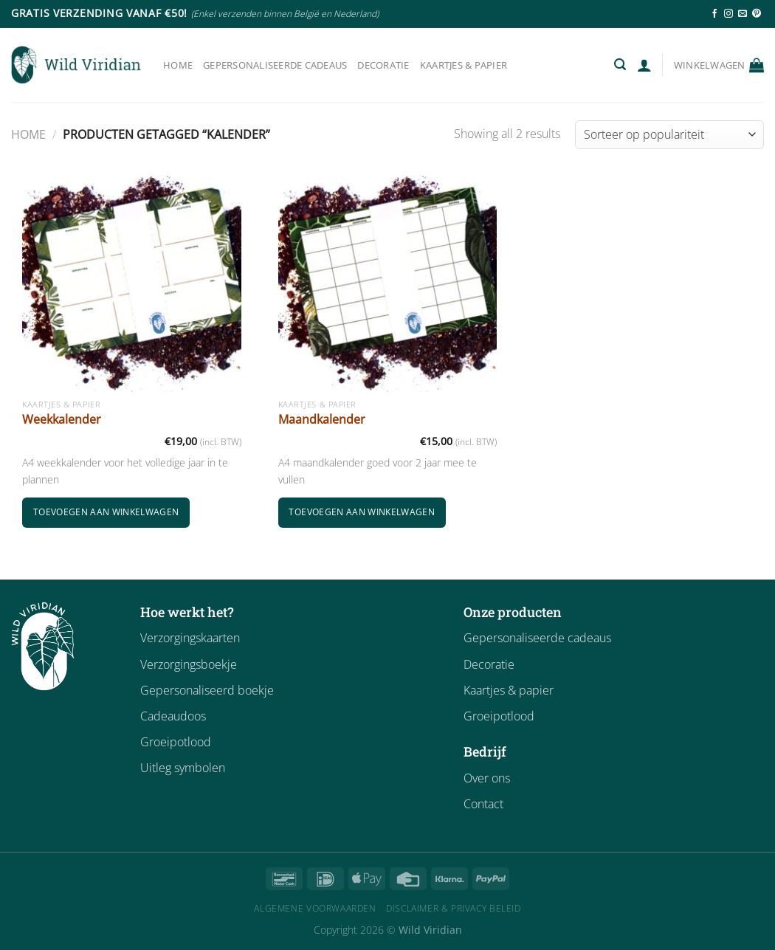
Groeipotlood (175, 742)
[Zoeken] (620, 64)
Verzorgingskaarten (190, 638)
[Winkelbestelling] (669, 134)
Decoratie (383, 65)
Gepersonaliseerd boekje (207, 690)
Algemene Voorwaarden (315, 908)
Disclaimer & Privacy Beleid (453, 908)
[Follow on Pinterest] (756, 14)
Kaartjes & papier (463, 65)
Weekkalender (61, 419)
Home (178, 65)
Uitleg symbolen (182, 768)
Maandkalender (321, 419)
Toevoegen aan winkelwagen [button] (106, 511)
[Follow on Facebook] (714, 14)
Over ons (487, 778)
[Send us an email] (742, 14)
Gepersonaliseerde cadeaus (275, 65)
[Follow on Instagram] (728, 14)
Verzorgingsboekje (188, 664)
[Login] (644, 65)
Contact (483, 804)
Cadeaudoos (173, 716)
